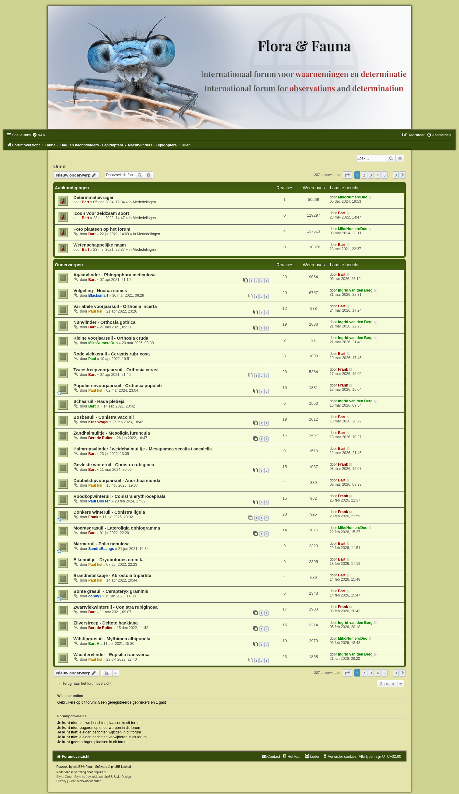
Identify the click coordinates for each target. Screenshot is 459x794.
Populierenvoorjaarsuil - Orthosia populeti (117, 385)
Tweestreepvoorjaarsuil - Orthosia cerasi (115, 369)
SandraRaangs (101, 549)
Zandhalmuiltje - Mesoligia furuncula (111, 433)
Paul (92, 359)
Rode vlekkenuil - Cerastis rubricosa (111, 354)
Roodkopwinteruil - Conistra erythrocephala (119, 496)
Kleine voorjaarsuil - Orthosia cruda (110, 338)
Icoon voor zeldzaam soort (101, 213)
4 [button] (378, 175)
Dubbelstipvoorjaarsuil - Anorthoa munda (116, 480)
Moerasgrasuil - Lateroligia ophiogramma (116, 528)
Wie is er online (70, 696)
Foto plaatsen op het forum (101, 229)
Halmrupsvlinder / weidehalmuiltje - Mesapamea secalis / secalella (142, 448)
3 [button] (371, 175)
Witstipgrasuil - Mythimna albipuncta (111, 638)
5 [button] (385, 175)
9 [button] (396, 175)
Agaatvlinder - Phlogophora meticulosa (114, 274)
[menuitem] (38, 135)
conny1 (94, 596)
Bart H (93, 406)
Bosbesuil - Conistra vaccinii (103, 417)
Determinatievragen (94, 197)
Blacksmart (98, 295)
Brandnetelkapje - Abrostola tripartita (112, 575)
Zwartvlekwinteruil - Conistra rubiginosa (115, 607)
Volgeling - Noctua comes (100, 290)
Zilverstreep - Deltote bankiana (105, 623)
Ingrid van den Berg (355, 290)
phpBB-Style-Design (117, 776)
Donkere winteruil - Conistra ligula (109, 512)
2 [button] (364, 175)
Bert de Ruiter (100, 438)
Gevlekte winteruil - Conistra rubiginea (113, 464)
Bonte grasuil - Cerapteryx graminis (110, 591)
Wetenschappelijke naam (99, 245)
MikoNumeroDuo (352, 197)
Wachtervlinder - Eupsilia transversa (111, 654)
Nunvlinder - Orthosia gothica (104, 322)
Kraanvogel (98, 422)
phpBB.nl (100, 772)
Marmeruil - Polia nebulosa (101, 543)
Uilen (59, 166)
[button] (347, 175)
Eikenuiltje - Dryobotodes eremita (108, 559)
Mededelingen (144, 202)
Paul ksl (95, 311)
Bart (85, 202)
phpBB (77, 766)
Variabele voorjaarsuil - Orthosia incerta (115, 306)
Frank (343, 369)
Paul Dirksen (99, 501)
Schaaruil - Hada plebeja (98, 401)
